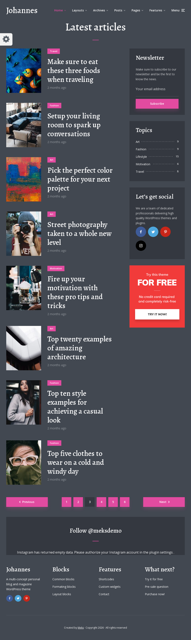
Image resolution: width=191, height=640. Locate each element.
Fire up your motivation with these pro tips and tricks (75, 292)
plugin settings (161, 552)
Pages (136, 10)
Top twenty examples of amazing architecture (79, 347)
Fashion (54, 105)
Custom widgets (110, 587)
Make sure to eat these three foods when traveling (73, 70)
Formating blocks (64, 587)
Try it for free (154, 579)
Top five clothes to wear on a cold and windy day (75, 462)
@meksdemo (105, 530)
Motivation (56, 268)
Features (155, 10)
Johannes (22, 10)
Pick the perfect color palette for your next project (80, 179)
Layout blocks (61, 594)
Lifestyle (141, 157)
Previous (28, 502)
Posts (118, 10)
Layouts (78, 10)
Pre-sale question (156, 587)
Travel (53, 51)
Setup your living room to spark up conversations (74, 124)
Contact (104, 594)
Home (58, 10)
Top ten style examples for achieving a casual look (75, 407)
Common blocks (63, 579)
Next (162, 502)
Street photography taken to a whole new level (79, 233)
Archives (99, 10)
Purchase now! (155, 594)
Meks (81, 627)
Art (51, 159)
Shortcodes (106, 579)
